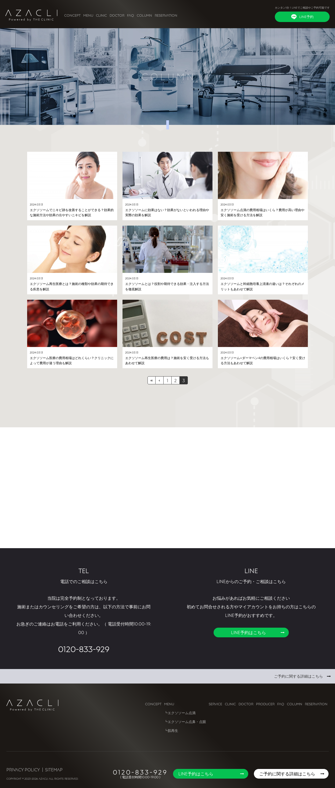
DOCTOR (117, 15)
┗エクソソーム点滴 (180, 712)
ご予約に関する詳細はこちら (298, 676)
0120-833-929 (83, 649)
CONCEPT (72, 15)
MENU (88, 15)
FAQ (130, 15)
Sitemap (54, 770)
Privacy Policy (23, 770)
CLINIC (101, 15)
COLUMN (144, 15)
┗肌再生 (171, 730)
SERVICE (215, 704)
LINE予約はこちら (248, 632)
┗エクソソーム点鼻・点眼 (185, 721)
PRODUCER (265, 704)
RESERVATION (166, 15)
